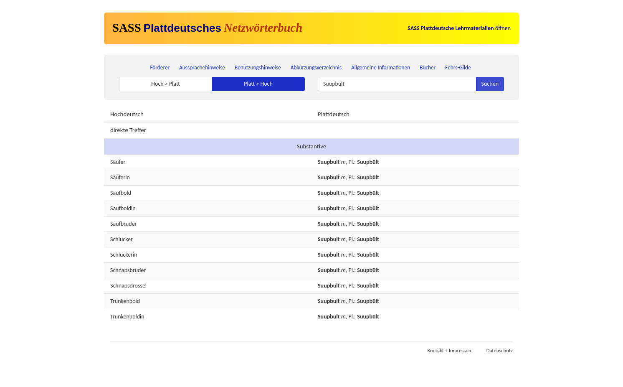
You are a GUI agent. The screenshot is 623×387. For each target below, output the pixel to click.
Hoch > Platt (165, 83)
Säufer (117, 161)
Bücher (428, 67)
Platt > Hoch (258, 83)
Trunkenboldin (127, 316)
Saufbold (120, 192)
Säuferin (120, 177)
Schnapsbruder (128, 270)
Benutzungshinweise (258, 67)
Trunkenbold (125, 301)
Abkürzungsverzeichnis (316, 67)
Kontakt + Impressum (450, 350)
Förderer (160, 67)
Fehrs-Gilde (458, 67)
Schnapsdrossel (128, 285)
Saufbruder (123, 223)
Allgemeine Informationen (380, 67)
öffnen (459, 28)
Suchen (490, 83)
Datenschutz (499, 350)
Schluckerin (123, 254)
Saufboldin (123, 208)
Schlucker (121, 239)
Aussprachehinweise (202, 67)
